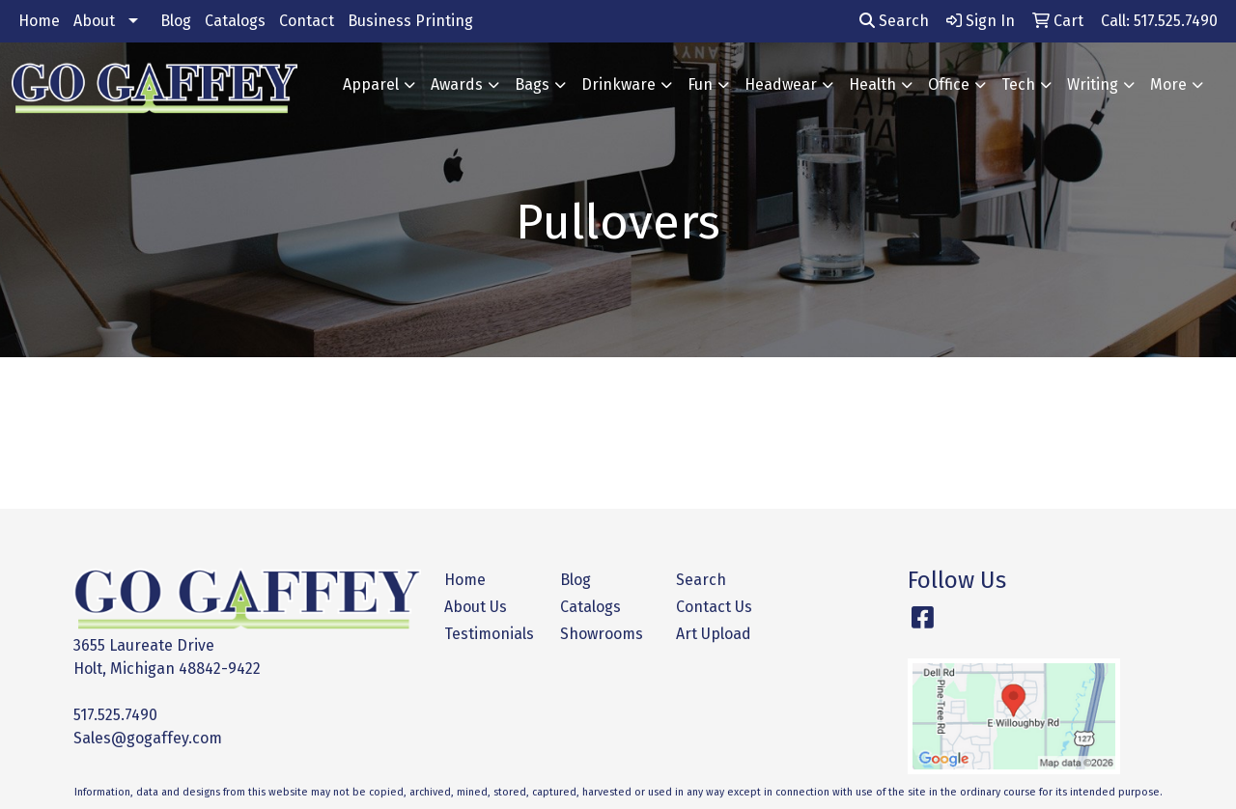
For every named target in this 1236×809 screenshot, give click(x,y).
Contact (306, 21)
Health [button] (872, 84)
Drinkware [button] (618, 84)
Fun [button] (700, 84)
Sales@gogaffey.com (147, 738)
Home (39, 21)
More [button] (1168, 84)
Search (894, 21)
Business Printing (410, 21)
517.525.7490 (115, 715)
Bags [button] (532, 84)
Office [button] (948, 84)
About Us (475, 607)
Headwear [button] (780, 84)
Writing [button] (1092, 84)
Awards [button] (457, 84)
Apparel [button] (371, 84)
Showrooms (601, 634)
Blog (175, 21)
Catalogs (235, 21)
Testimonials (489, 634)
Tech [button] (1018, 84)
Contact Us (714, 607)
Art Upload (713, 634)
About (94, 21)
